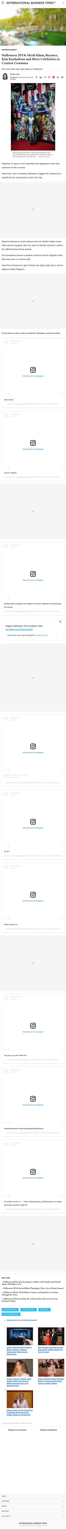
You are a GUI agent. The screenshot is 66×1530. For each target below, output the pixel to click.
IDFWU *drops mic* (11, 924)
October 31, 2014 (41, 635)
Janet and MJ (8, 400)
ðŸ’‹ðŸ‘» (7, 851)
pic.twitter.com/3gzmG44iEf (19, 629)
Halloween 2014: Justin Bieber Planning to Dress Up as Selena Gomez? (33, 1288)
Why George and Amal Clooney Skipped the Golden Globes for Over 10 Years (50, 1349)
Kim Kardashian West (23, 477)
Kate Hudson (22, 1209)
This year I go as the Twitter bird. (15, 1055)
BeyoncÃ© (23, 404)
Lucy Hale (23, 1060)
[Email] (58, 77)
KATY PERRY (23, 929)
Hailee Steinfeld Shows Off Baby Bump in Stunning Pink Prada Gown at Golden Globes (51, 1381)
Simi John (16, 74)
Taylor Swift (45, 265)
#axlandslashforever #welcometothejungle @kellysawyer (23, 1128)
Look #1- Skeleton (10, 473)
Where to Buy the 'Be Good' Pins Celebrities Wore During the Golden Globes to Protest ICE (20, 1412)
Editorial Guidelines (48, 1430)
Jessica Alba (22, 1133)
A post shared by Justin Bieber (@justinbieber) (22, 783)
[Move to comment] (62, 77)
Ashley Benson (21, 856)
